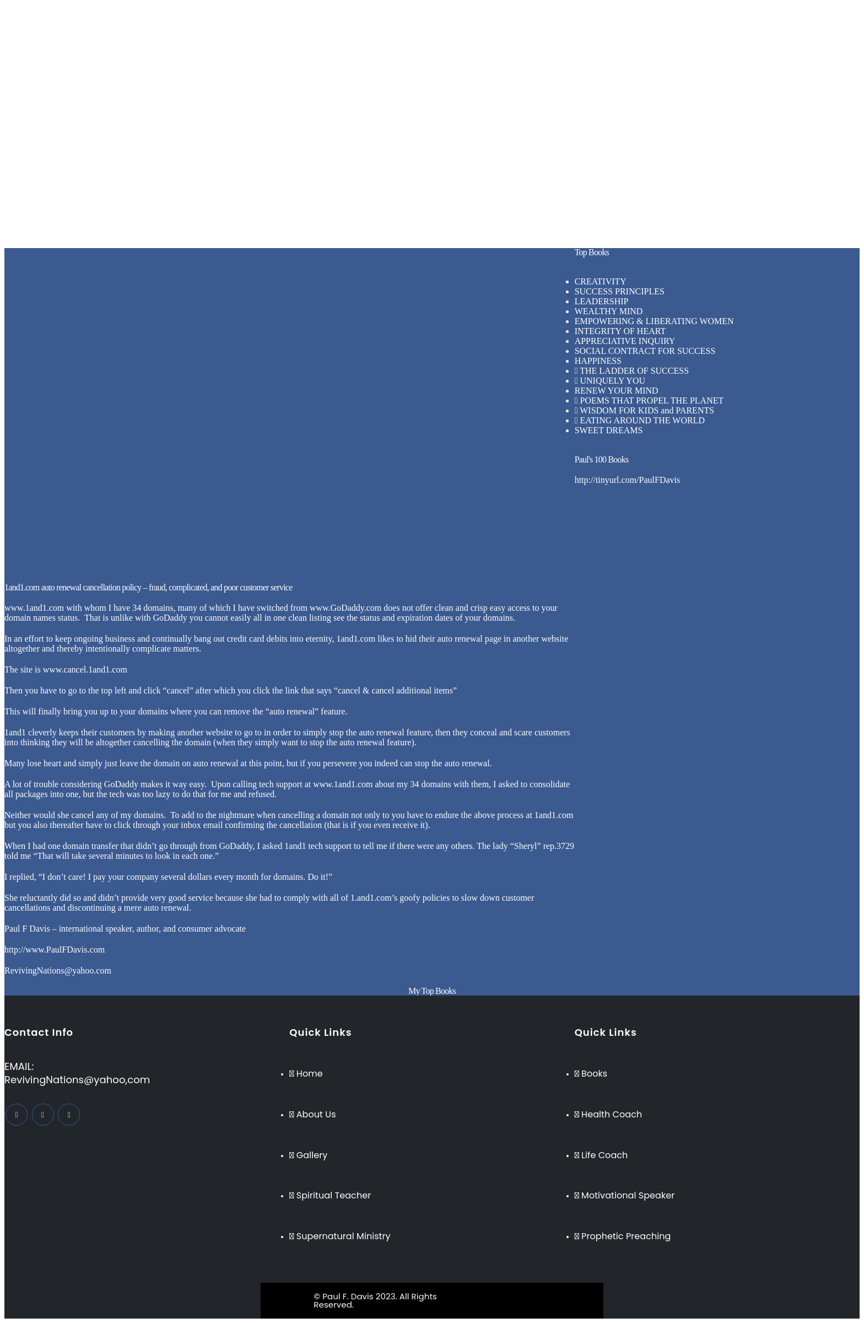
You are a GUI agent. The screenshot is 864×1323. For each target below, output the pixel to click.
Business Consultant (440, 47)
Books (415, 97)
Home (415, 18)
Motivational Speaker (442, 37)
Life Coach (424, 28)
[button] (432, 126)
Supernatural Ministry (443, 77)
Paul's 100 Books (602, 459)
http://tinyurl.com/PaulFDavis (628, 480)
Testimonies (425, 107)
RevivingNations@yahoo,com (77, 1080)
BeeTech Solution (478, 1296)
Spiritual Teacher (434, 67)
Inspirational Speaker (441, 57)
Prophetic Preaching (440, 87)
